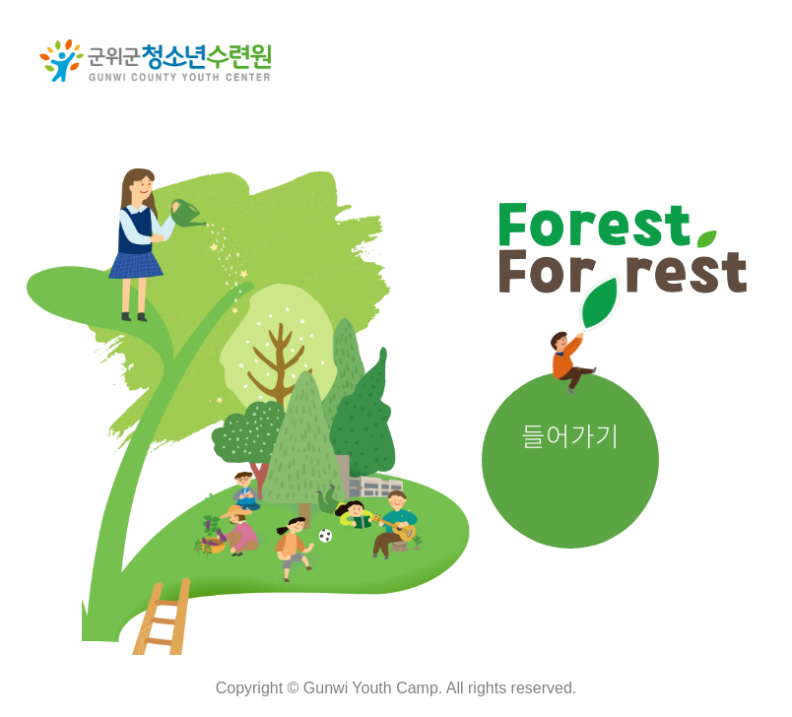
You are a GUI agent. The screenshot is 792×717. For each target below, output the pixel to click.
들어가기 (570, 435)
